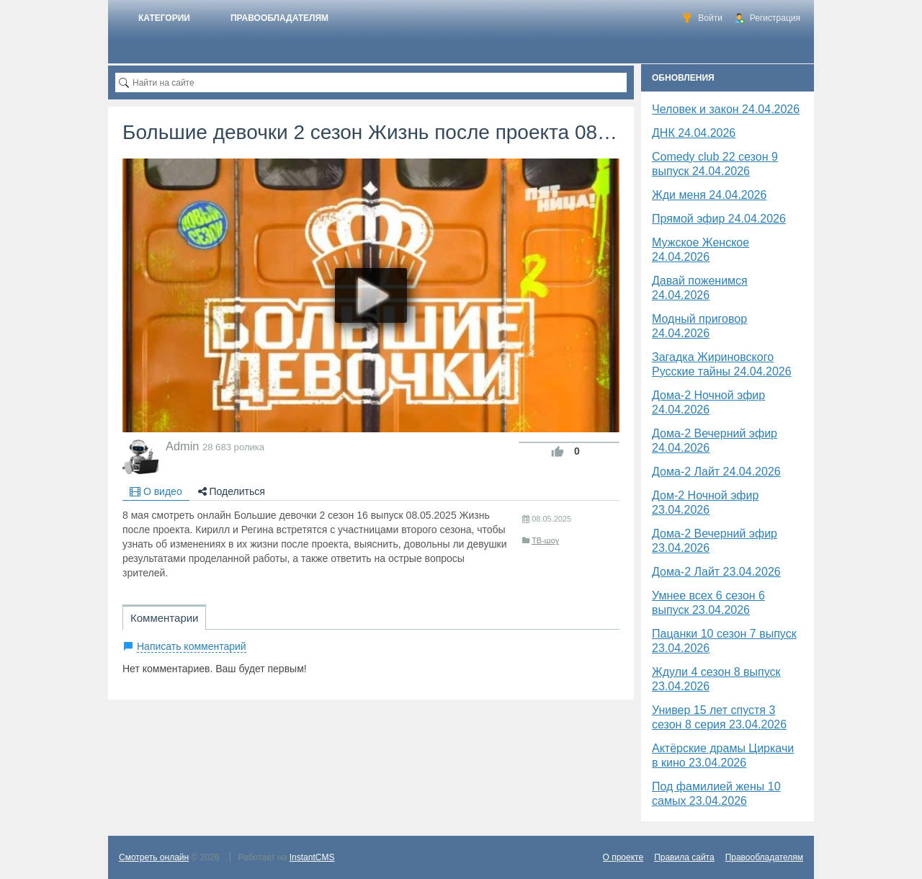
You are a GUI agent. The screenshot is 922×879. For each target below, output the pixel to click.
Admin (182, 446)
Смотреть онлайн (154, 857)
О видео (156, 491)
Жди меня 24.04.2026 (709, 195)
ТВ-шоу (545, 540)
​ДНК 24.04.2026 (693, 133)
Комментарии (164, 618)
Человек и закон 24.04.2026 (726, 109)
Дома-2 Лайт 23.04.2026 (716, 572)
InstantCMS (312, 857)
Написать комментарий (191, 646)
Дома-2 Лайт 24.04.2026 (716, 471)
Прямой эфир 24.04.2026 (719, 219)
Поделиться (231, 491)
